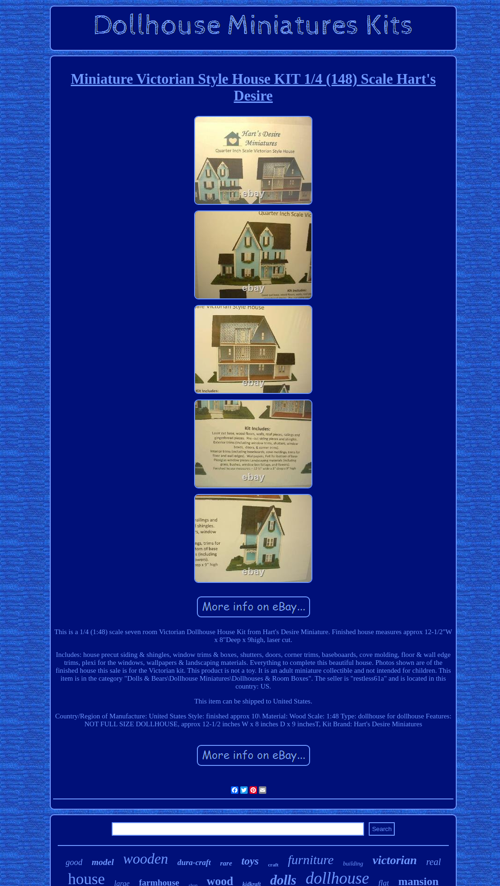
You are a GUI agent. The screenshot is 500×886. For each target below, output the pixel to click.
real (433, 862)
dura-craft (194, 862)
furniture (311, 859)
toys (250, 861)
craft (273, 864)
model (103, 862)
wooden (145, 859)
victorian (394, 860)
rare (226, 863)
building (353, 863)
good (74, 862)
